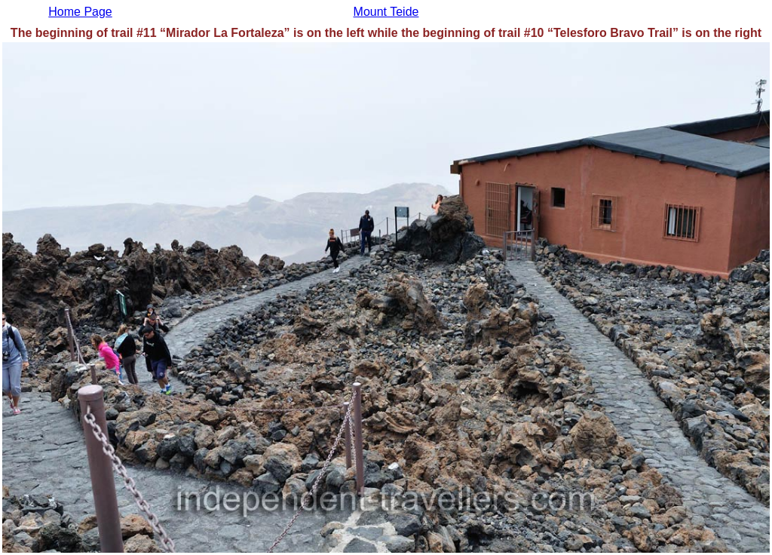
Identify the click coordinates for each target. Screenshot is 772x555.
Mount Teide (386, 11)
